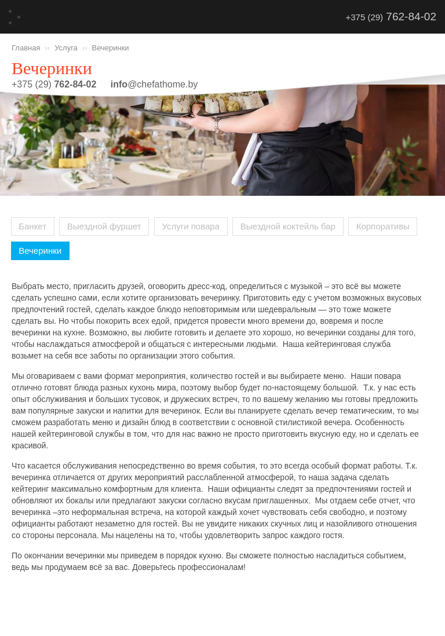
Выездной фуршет (104, 226)
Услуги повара (191, 226)
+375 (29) (390, 16)
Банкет (32, 226)
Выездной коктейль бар (287, 226)
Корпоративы (383, 226)
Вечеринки (40, 250)
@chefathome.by (154, 84)
